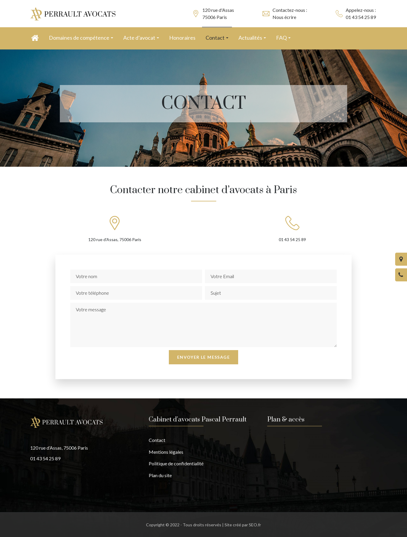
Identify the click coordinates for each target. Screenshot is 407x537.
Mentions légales (166, 452)
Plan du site (160, 475)
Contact (157, 440)
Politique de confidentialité (176, 463)
